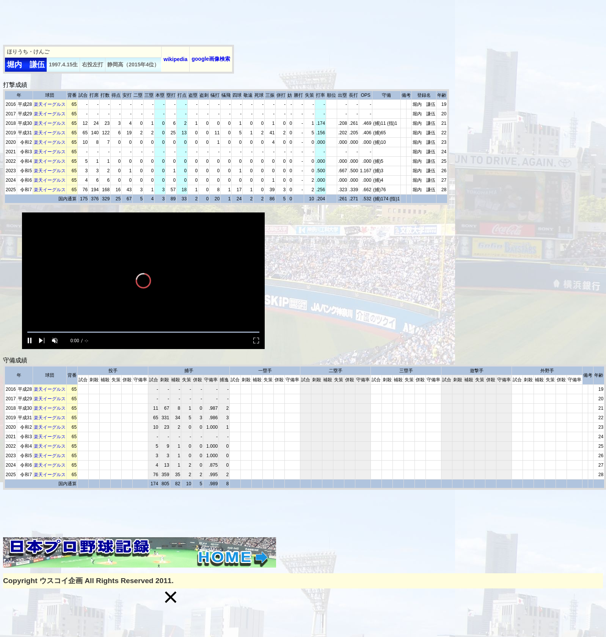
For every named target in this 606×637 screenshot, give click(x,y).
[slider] (143, 332)
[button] (170, 597)
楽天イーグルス (50, 104)
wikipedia (175, 59)
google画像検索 (211, 59)
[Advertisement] (141, 20)
